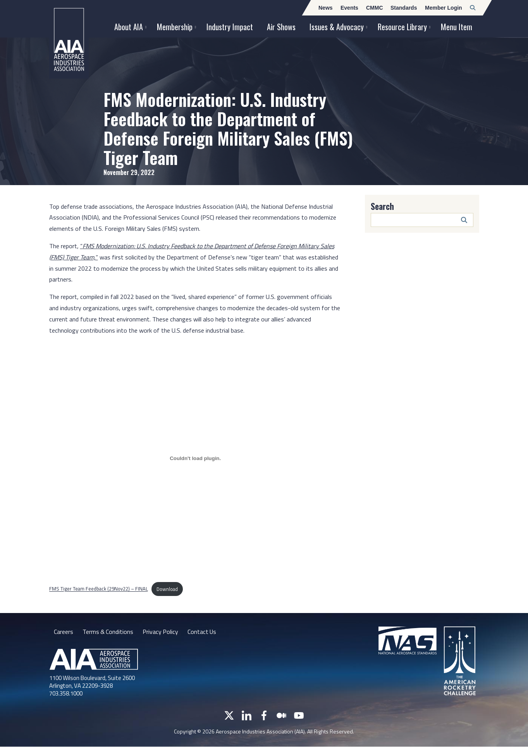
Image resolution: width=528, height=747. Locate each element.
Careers (63, 631)
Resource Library (402, 27)
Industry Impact (229, 27)
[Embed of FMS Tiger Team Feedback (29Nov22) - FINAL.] (195, 458)
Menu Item (456, 27)
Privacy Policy (161, 631)
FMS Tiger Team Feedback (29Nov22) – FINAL (98, 589)
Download (167, 589)
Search (382, 206)
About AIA (128, 27)
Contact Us (203, 631)
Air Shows (281, 27)
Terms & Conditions (108, 631)
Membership (175, 27)
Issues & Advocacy (337, 27)
